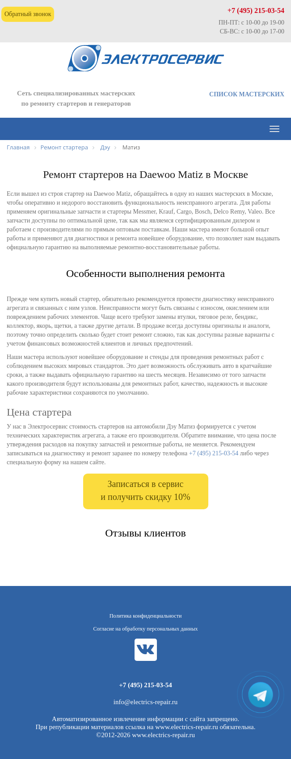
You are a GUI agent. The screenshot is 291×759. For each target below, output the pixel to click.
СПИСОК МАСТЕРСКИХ (246, 94)
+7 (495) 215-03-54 (256, 10)
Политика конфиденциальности (146, 616)
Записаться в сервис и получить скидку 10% (145, 490)
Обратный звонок (27, 14)
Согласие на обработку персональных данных (145, 629)
